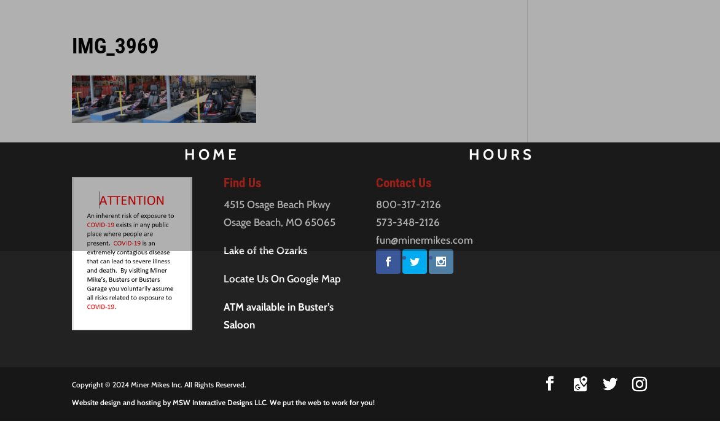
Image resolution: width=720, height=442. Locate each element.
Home (201, 156)
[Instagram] (639, 384)
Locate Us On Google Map (282, 279)
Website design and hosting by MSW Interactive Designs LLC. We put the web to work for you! (223, 402)
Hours (512, 156)
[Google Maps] (580, 384)
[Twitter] (610, 384)
